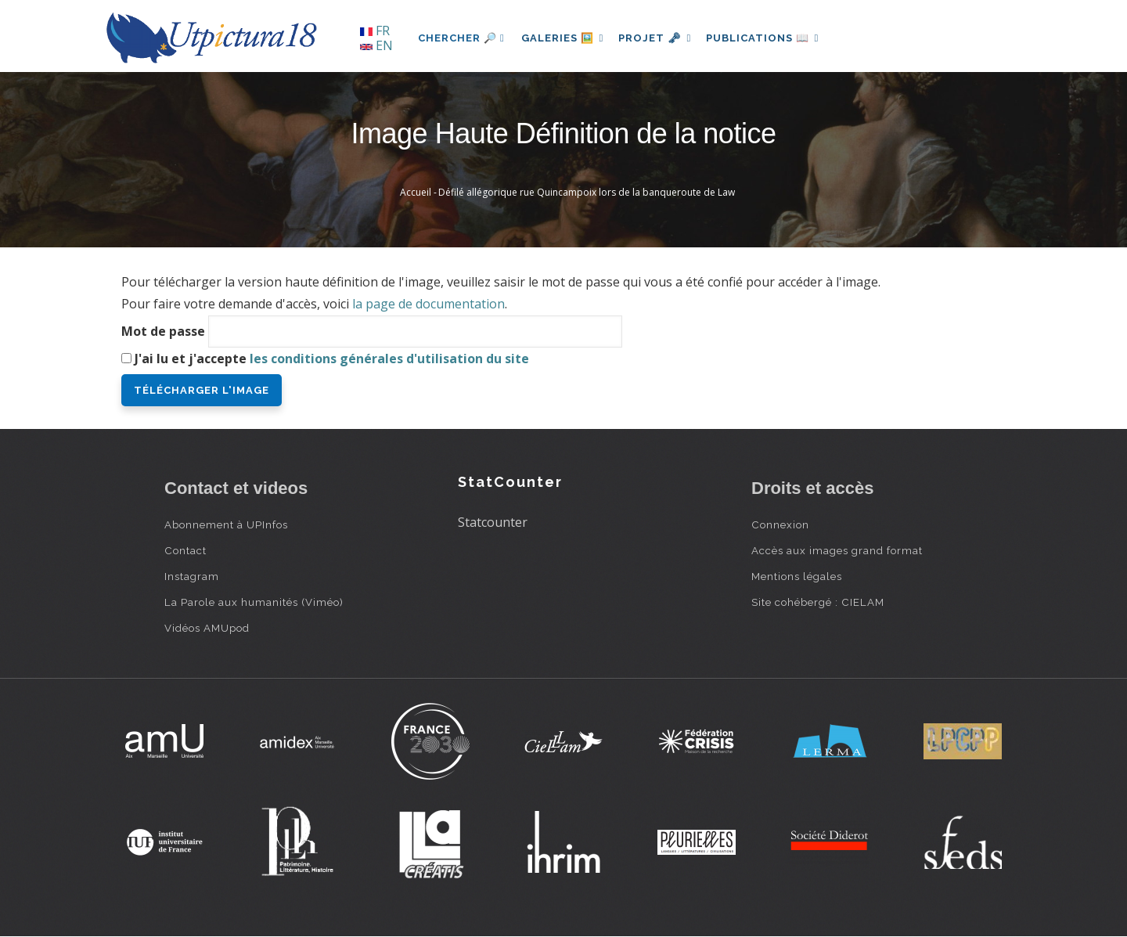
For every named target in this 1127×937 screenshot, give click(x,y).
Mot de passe (163, 331)
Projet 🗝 (661, 38)
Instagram (191, 576)
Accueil (415, 192)
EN (376, 45)
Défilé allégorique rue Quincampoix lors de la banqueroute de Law (586, 192)
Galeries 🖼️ (565, 38)
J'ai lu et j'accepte (332, 358)
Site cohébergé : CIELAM (817, 602)
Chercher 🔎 (461, 38)
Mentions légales (796, 576)
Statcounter (492, 522)
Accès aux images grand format (837, 550)
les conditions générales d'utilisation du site (389, 358)
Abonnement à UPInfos (226, 524)
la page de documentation (428, 303)
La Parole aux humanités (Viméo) (254, 602)
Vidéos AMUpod (207, 628)
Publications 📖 (771, 38)
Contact (185, 550)
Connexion (780, 524)
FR (375, 30)
